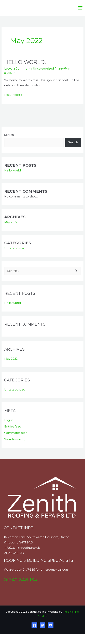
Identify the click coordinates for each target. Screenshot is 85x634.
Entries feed (12, 426)
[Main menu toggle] (80, 8)
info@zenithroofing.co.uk (22, 547)
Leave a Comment (17, 68)
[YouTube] (50, 625)
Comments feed (16, 433)
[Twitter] (42, 625)
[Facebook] (34, 625)
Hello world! (25, 62)
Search (9, 135)
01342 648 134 (14, 553)
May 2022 (11, 222)
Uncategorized (43, 68)
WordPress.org (14, 439)
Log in (8, 420)
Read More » (13, 94)
